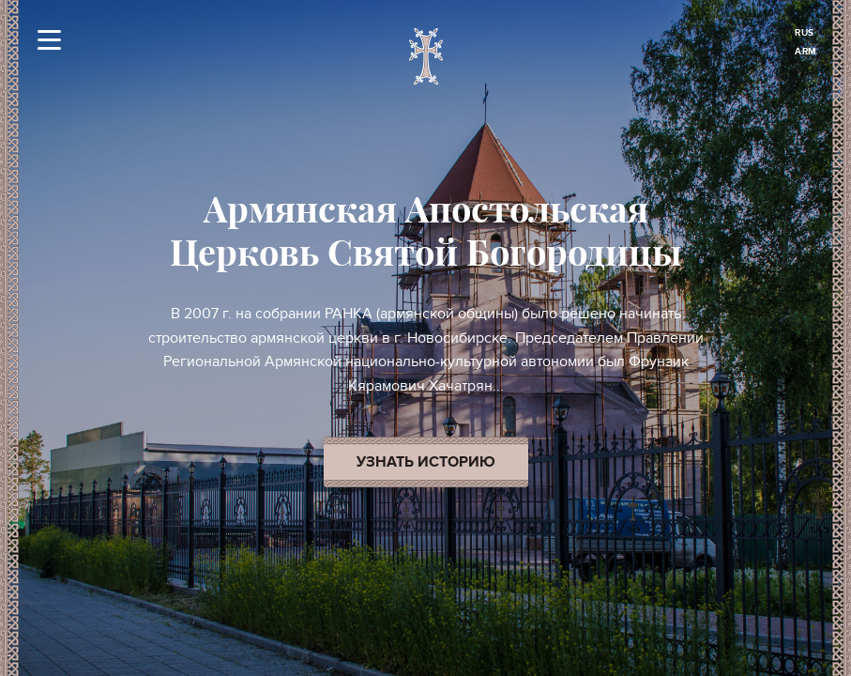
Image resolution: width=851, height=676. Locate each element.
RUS (804, 33)
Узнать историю (426, 462)
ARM (806, 51)
